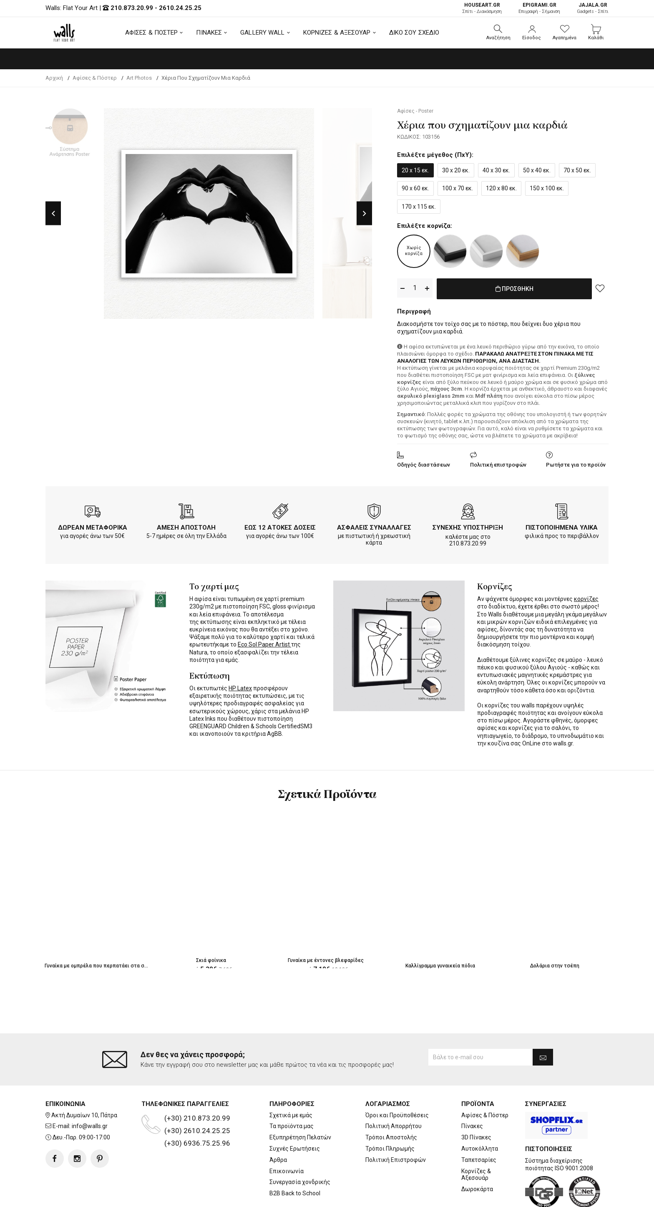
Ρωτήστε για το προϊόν (576, 463)
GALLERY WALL (262, 32)
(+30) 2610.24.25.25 (197, 1097)
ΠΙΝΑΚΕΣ (209, 32)
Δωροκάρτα (477, 1155)
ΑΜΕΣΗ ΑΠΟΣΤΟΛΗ (186, 526)
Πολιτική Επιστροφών (395, 1126)
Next (364, 213)
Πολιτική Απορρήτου (393, 1092)
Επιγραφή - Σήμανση (539, 8)
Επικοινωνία (286, 1137)
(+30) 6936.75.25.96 (197, 1110)
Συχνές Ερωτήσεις (294, 1115)
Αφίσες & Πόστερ (484, 1081)
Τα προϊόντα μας (291, 1092)
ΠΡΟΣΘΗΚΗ (514, 288)
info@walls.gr (90, 1092)
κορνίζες (586, 597)
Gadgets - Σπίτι (593, 8)
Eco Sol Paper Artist (264, 642)
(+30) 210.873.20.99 (197, 1085)
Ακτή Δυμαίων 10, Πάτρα (84, 1081)
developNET (396, 1196)
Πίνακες (472, 1092)
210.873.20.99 (132, 8)
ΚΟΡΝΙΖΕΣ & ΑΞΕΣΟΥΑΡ (337, 32)
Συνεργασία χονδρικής (299, 1148)
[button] (498, 32)
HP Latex (240, 686)
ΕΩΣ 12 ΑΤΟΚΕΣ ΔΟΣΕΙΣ (280, 526)
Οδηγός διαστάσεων (423, 463)
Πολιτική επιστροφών (498, 463)
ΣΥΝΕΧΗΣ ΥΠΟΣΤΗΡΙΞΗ (468, 526)
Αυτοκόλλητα (479, 1115)
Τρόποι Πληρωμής (390, 1115)
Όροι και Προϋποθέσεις (397, 1081)
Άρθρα (278, 1126)
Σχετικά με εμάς (290, 1081)
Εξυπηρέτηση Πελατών (300, 1104)
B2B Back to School (294, 1159)
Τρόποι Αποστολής (391, 1104)
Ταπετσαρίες (478, 1126)
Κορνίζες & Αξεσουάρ (476, 1141)
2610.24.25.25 (180, 8)
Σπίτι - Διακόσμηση (482, 8)
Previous (53, 213)
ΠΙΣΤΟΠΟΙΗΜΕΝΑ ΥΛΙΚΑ (562, 526)
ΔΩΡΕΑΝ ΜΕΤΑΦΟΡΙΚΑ (92, 526)
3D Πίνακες (476, 1104)
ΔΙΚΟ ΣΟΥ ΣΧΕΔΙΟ (414, 32)
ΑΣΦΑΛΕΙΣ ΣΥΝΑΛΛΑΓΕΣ (374, 526)
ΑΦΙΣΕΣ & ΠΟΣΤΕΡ (151, 32)
